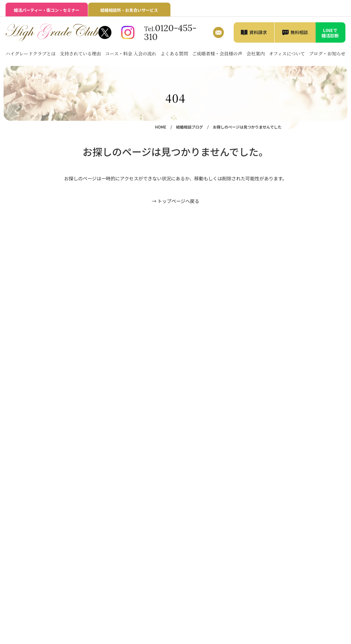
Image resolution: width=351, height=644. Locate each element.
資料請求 (258, 32)
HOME (160, 127)
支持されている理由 (80, 53)
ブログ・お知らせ (327, 53)
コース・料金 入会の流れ (130, 53)
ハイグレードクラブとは (31, 53)
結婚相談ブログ (189, 127)
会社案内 (255, 53)
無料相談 (299, 32)
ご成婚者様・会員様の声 (217, 53)
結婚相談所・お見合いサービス (129, 10)
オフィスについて (287, 53)
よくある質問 (174, 53)
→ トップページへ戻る (175, 201)
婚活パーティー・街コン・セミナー (46, 10)
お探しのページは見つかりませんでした (247, 127)
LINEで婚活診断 (330, 33)
